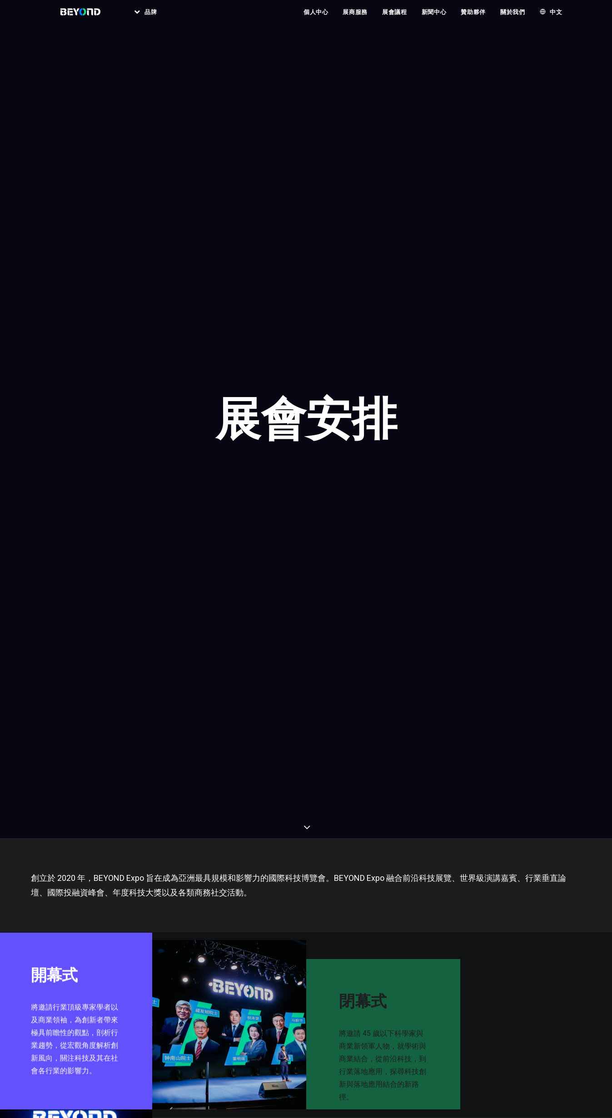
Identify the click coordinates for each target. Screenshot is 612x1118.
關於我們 (512, 18)
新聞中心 (434, 18)
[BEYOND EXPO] (80, 17)
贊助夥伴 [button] (473, 18)
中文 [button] (556, 18)
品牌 (157, 18)
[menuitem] (148, 17)
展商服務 (355, 18)
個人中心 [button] (316, 18)
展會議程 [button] (394, 18)
